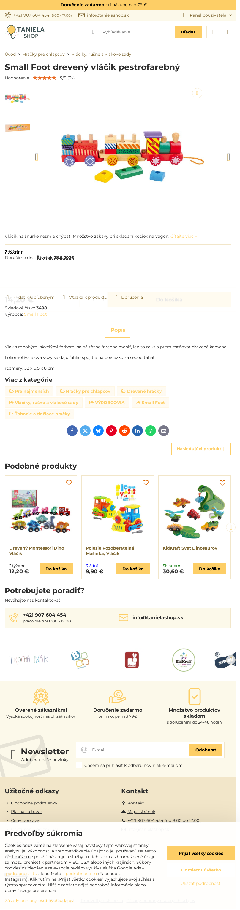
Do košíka (169, 277)
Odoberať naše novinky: (45, 759)
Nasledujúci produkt (201, 449)
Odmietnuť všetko (201, 870)
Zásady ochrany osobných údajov (39, 900)
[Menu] (228, 32)
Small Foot (35, 314)
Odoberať (205, 750)
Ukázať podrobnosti (201, 883)
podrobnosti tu (21, 873)
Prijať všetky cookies (201, 853)
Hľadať (188, 32)
